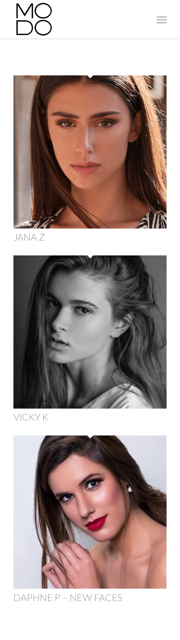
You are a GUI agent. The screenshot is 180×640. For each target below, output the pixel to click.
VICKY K (30, 417)
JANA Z (29, 236)
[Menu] (161, 19)
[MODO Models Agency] (74, 19)
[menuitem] (161, 19)
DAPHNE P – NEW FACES (67, 597)
